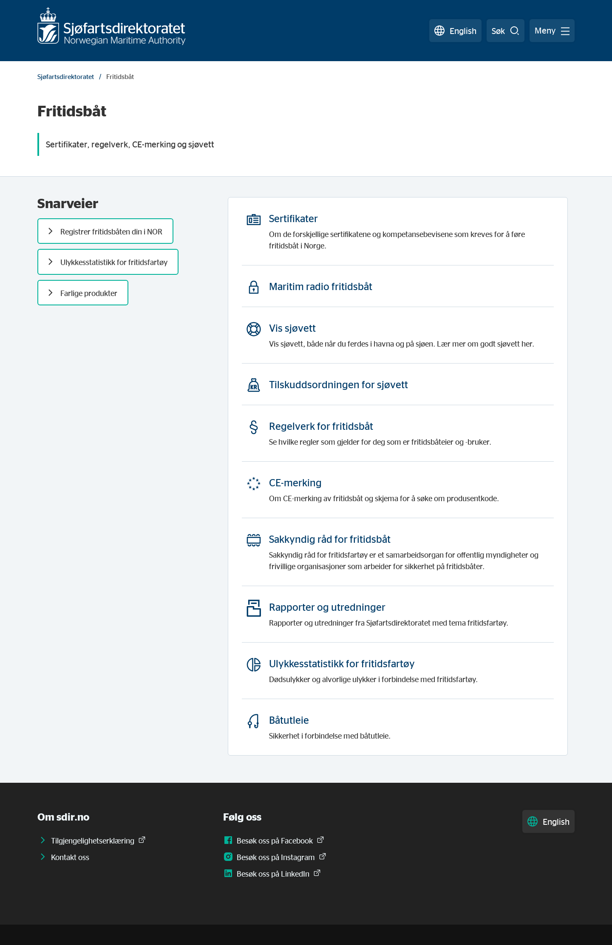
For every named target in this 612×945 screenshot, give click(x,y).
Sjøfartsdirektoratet (65, 76)
